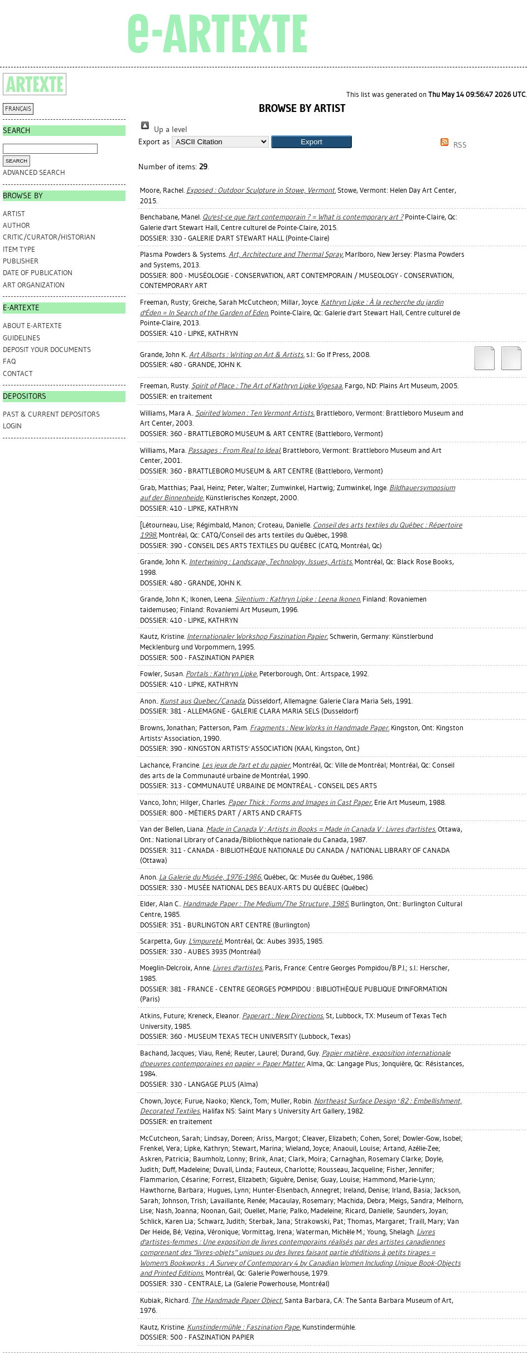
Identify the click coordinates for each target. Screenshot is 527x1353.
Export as (154, 141)
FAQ (9, 361)
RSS (452, 145)
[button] (311, 141)
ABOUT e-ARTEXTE (32, 325)
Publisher (20, 261)
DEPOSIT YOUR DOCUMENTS (47, 349)
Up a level (162, 129)
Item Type (19, 249)
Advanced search (34, 172)
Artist (14, 213)
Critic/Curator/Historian (49, 237)
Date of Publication (37, 272)
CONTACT (18, 373)
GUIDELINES (21, 338)
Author (16, 225)
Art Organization (34, 285)
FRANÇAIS (18, 109)
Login (12, 426)
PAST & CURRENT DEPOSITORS (51, 414)
